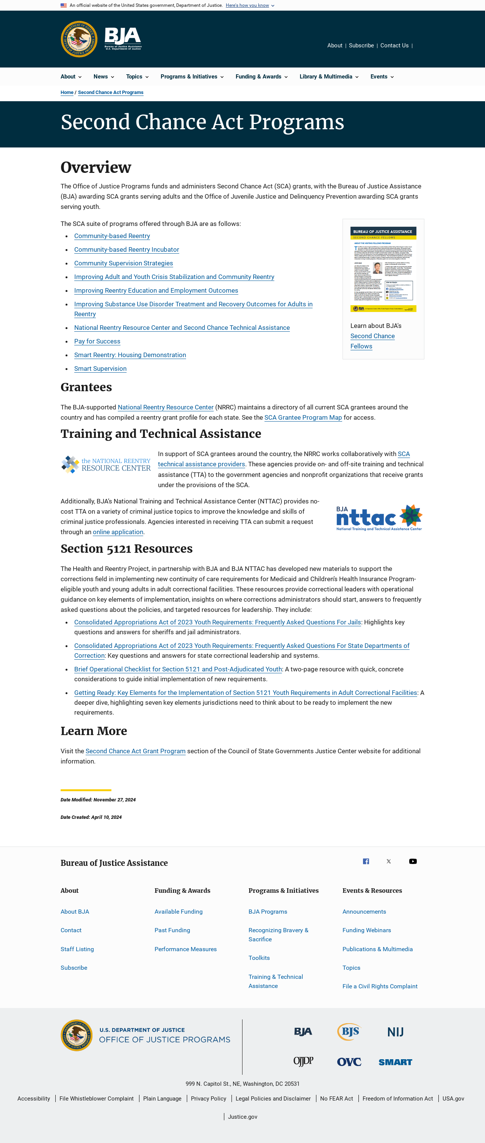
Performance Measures (186, 948)
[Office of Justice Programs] (79, 39)
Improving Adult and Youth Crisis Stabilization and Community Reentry (174, 277)
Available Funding (179, 911)
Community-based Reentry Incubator (126, 249)
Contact (71, 930)
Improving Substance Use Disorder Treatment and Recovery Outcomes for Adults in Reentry (193, 309)
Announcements (364, 911)
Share (424, 51)
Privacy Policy (208, 1098)
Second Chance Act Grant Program (136, 751)
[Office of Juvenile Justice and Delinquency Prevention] (303, 1068)
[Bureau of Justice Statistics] (349, 1042)
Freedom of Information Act (398, 1098)
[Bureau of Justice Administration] (303, 1037)
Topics (351, 967)
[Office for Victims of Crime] (349, 1067)
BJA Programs (268, 911)
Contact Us (394, 45)
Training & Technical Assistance (276, 981)
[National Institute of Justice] (395, 1038)
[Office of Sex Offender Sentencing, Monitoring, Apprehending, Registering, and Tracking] (395, 1066)
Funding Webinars (367, 930)
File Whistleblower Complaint (96, 1098)
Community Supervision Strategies (123, 263)
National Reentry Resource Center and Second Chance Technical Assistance (182, 327)
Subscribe (361, 45)
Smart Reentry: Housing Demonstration (130, 355)
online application (118, 532)
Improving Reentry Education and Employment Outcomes (156, 290)
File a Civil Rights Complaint (380, 986)
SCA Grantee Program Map (303, 417)
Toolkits (259, 957)
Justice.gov (242, 1116)
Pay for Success (97, 341)
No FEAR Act (336, 1098)
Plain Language (162, 1098)
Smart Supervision (100, 368)
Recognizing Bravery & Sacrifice (278, 935)
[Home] (123, 39)
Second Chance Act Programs (111, 92)
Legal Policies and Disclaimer (273, 1098)
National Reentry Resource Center (166, 407)
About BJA (75, 911)
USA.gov (453, 1098)
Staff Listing (77, 948)
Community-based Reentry (112, 236)
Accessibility (33, 1098)
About (335, 45)
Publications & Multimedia (378, 948)
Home (67, 92)
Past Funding (172, 930)
